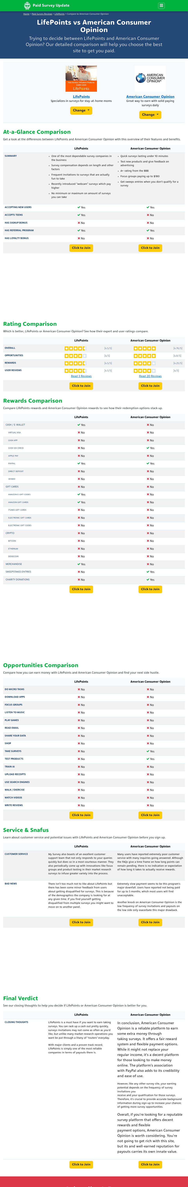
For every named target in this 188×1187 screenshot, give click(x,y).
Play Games (12, 723)
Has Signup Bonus (16, 225)
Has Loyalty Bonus (17, 241)
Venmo (11, 482)
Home (26, 14)
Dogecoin (13, 559)
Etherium (13, 551)
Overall (10, 351)
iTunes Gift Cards (17, 513)
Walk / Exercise (15, 793)
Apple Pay (13, 459)
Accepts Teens (14, 218)
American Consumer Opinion (150, 98)
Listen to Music (15, 715)
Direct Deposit (16, 474)
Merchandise (14, 567)
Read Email (12, 731)
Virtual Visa (14, 435)
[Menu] (161, 6)
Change (80, 116)
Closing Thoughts (16, 1025)
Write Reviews (14, 808)
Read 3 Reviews (81, 379)
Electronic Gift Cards (19, 520)
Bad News (11, 886)
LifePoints (60, 14)
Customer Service (16, 857)
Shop (8, 746)
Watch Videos (13, 800)
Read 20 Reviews (150, 379)
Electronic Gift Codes (19, 528)
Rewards (10, 365)
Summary (11, 159)
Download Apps (15, 700)
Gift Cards (12, 489)
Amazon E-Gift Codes (19, 497)
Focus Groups (13, 707)
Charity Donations (17, 582)
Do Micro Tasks (14, 692)
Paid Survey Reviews (42, 14)
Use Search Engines (17, 785)
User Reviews (13, 373)
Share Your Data (15, 738)
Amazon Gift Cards (18, 505)
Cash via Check (16, 451)
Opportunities (14, 358)
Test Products (14, 762)
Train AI (10, 769)
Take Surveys (13, 754)
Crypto (10, 536)
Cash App (12, 443)
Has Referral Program (19, 233)
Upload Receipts (15, 777)
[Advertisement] (94, 290)
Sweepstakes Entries (18, 574)
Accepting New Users (18, 210)
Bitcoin (12, 544)
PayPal (11, 466)
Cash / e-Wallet (15, 427)
